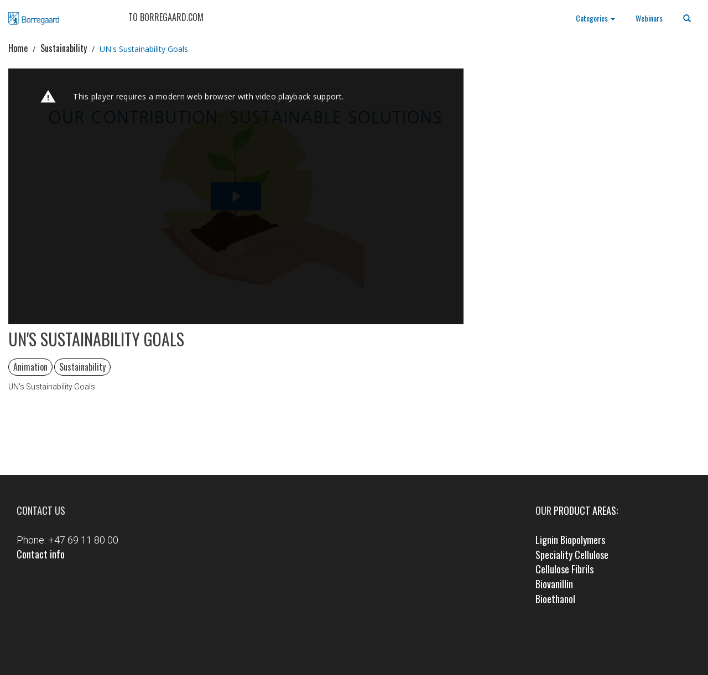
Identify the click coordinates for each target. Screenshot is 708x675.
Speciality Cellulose (571, 554)
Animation (30, 366)
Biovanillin (554, 584)
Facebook (338, 645)
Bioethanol (555, 599)
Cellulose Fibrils (564, 569)
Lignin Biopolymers (570, 539)
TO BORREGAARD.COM (166, 17)
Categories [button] (595, 18)
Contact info (41, 554)
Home (18, 48)
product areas (585, 510)
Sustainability (63, 48)
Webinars (649, 18)
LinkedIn (369, 645)
